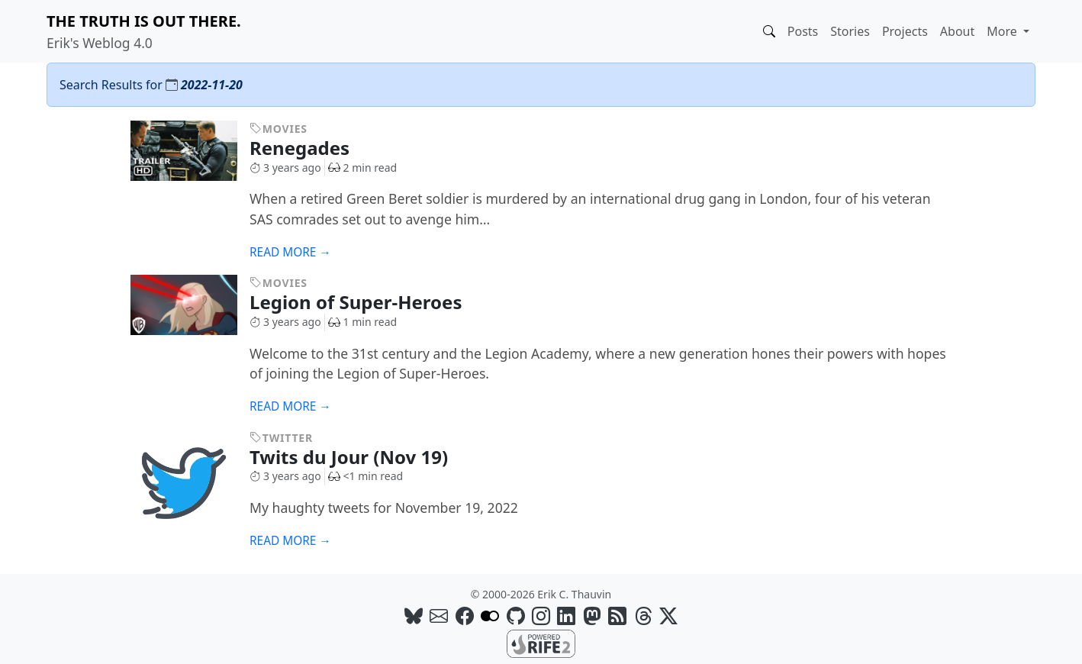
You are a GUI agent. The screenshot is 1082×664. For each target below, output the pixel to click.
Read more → (290, 252)
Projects (905, 31)
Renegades (311, 147)
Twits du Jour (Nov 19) (360, 456)
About (957, 31)
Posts (802, 31)
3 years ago (285, 167)
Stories (850, 31)
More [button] (1003, 31)
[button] (769, 31)
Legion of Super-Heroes (367, 301)
